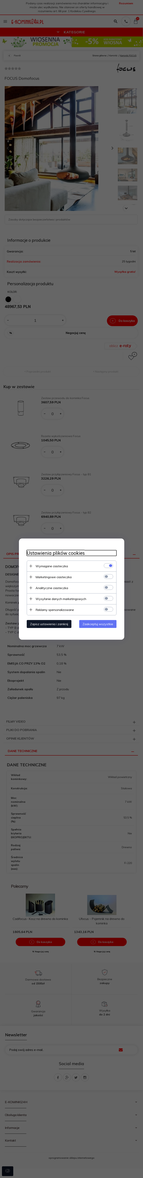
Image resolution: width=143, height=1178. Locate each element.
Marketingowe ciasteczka (54, 577)
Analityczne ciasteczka (52, 588)
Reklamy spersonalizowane (55, 610)
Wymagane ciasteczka (52, 566)
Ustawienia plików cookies (56, 553)
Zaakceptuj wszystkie (98, 624)
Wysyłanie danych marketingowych (61, 599)
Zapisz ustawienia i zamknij (49, 624)
